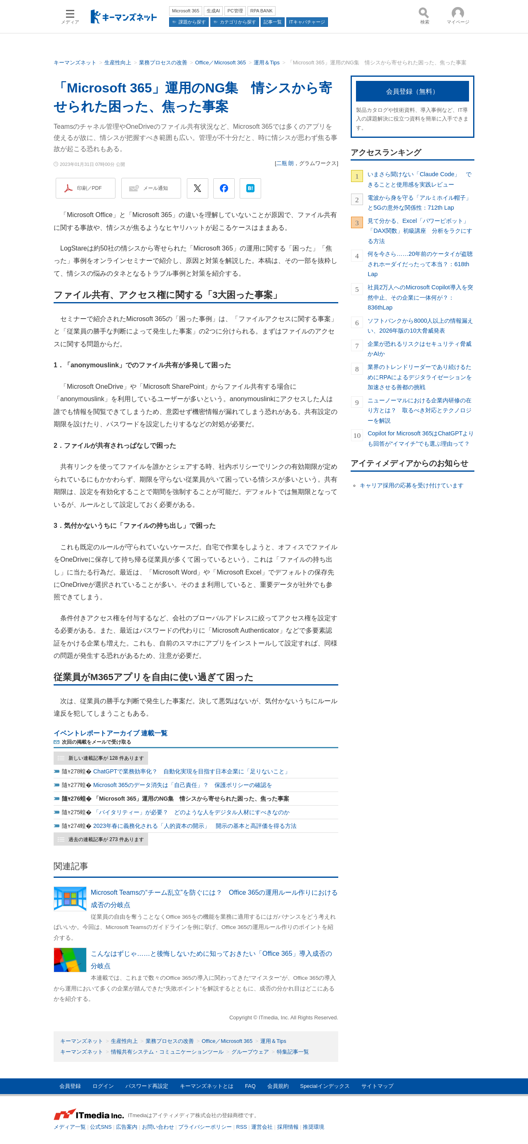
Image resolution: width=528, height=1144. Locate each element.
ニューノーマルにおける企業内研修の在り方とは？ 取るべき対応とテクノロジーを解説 (419, 410)
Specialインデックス (325, 1086)
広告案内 (126, 1127)
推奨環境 (313, 1127)
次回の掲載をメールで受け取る (96, 742)
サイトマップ (377, 1086)
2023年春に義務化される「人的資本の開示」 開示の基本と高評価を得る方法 (195, 826)
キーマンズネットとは (206, 1086)
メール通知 (155, 188)
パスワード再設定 (146, 1086)
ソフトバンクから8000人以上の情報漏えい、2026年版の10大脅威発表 (420, 325)
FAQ (250, 1086)
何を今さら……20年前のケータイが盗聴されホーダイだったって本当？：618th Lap (420, 264)
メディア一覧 (70, 1127)
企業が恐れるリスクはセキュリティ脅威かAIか (419, 348)
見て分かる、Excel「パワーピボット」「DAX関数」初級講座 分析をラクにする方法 (420, 230)
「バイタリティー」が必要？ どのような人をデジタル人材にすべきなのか (191, 812)
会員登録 (70, 1086)
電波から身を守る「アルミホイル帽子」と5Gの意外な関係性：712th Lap (419, 202)
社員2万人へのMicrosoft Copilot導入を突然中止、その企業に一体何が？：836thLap (420, 297)
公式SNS (100, 1127)
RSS (241, 1127)
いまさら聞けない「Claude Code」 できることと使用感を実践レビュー (419, 179)
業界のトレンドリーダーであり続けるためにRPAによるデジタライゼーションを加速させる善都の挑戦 (420, 377)
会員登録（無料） (412, 91)
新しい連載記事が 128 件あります (106, 758)
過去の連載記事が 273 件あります (106, 839)
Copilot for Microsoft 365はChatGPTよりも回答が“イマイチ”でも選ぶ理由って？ (421, 438)
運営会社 (262, 1127)
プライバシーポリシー (205, 1127)
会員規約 (278, 1086)
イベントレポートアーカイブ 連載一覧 (110, 733)
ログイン (103, 1086)
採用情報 (288, 1127)
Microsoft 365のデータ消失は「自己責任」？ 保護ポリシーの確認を (182, 785)
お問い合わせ (158, 1127)
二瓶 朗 (285, 163)
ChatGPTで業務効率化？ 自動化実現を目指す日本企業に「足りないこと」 (191, 771)
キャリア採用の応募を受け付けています (412, 485)
